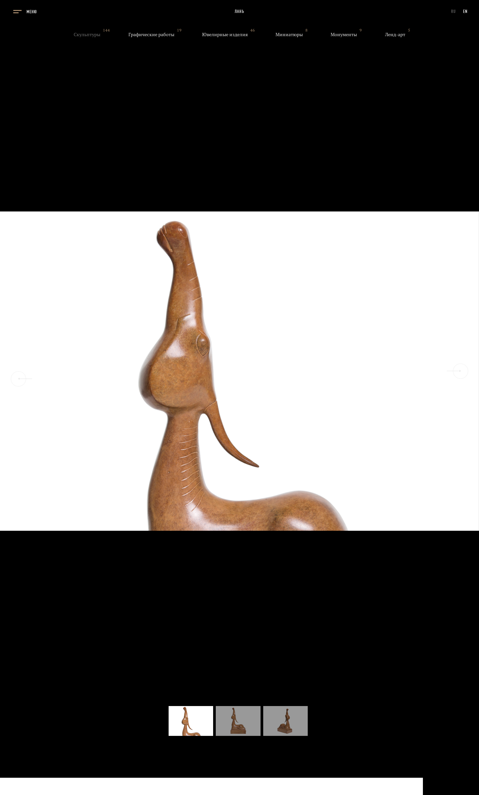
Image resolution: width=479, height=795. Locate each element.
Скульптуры (87, 34)
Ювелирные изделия (225, 34)
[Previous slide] (18, 379)
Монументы (344, 34)
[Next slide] (460, 371)
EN (465, 11)
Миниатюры (289, 34)
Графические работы (151, 34)
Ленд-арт (395, 34)
